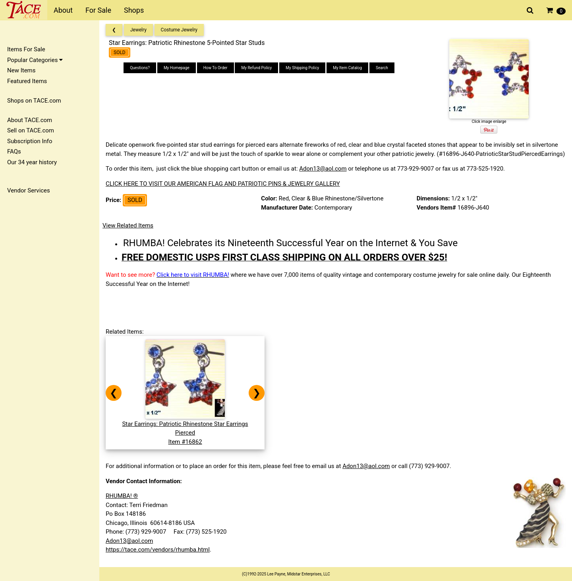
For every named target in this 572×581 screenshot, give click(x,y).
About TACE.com (29, 120)
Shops (134, 10)
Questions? (140, 68)
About (63, 10)
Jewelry (138, 30)
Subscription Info (29, 141)
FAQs (14, 151)
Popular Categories (35, 60)
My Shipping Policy (302, 68)
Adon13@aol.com (322, 168)
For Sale (98, 10)
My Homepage (176, 68)
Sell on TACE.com (30, 130)
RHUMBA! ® (122, 495)
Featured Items (27, 81)
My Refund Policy (256, 68)
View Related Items (127, 225)
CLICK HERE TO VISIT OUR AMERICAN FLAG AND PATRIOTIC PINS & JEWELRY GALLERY (223, 183)
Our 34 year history (32, 162)
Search (382, 68)
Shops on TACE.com (34, 100)
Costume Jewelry (179, 30)
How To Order (215, 68)
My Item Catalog (347, 68)
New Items (21, 70)
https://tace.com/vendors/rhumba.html (158, 549)
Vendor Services (28, 190)
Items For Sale (26, 49)
